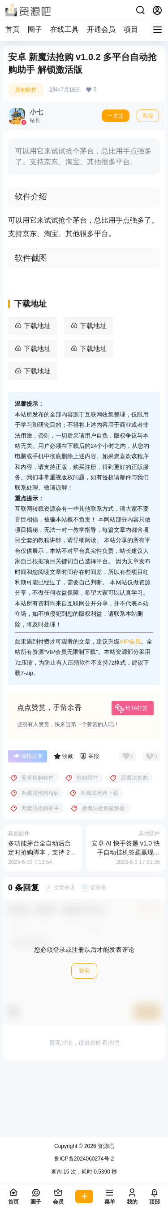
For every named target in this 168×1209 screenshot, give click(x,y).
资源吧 (105, 1146)
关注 (116, 116)
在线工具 (64, 29)
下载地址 (37, 396)
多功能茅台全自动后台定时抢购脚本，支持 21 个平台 (40, 923)
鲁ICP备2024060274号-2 (84, 1159)
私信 (147, 116)
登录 (84, 1041)
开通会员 (101, 29)
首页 (12, 29)
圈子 (35, 29)
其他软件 (26, 90)
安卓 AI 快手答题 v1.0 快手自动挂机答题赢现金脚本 (125, 923)
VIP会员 (130, 712)
